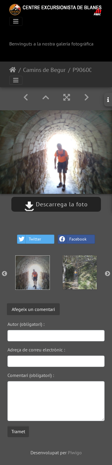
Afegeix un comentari (33, 309)
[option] (32, 273)
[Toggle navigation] (15, 21)
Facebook (72, 239)
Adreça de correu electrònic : (36, 350)
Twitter (29, 239)
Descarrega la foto (56, 204)
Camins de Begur (44, 70)
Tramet (18, 431)
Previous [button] (4, 274)
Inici (12, 69)
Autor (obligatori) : (26, 324)
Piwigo (75, 452)
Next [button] (108, 274)
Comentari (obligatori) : (30, 375)
